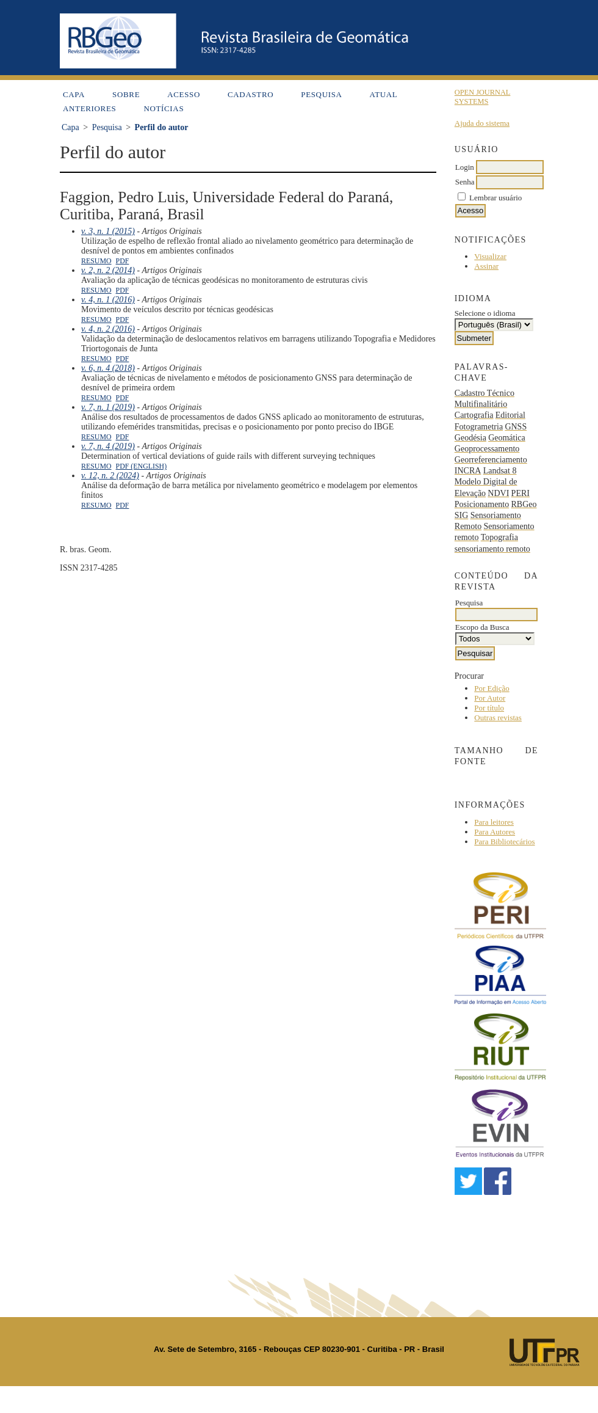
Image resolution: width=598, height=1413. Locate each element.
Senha (465, 181)
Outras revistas (498, 717)
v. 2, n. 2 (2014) (108, 270)
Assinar (486, 266)
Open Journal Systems (483, 97)
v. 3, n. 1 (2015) (108, 231)
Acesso (183, 94)
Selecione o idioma (485, 313)
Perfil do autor (162, 127)
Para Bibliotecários (504, 841)
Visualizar (490, 256)
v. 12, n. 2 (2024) (110, 475)
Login (464, 167)
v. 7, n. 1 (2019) (108, 407)
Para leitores (494, 822)
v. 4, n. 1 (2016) (108, 299)
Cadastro (250, 94)
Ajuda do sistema (482, 123)
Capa (74, 94)
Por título (489, 707)
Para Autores (494, 831)
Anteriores (89, 108)
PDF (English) (141, 466)
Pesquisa (321, 94)
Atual (384, 94)
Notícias (163, 108)
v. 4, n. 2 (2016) (108, 329)
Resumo (96, 261)
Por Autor (489, 698)
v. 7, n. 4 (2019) (108, 446)
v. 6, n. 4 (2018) (108, 368)
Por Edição (491, 688)
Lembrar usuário (495, 197)
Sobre (126, 94)
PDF (122, 261)
